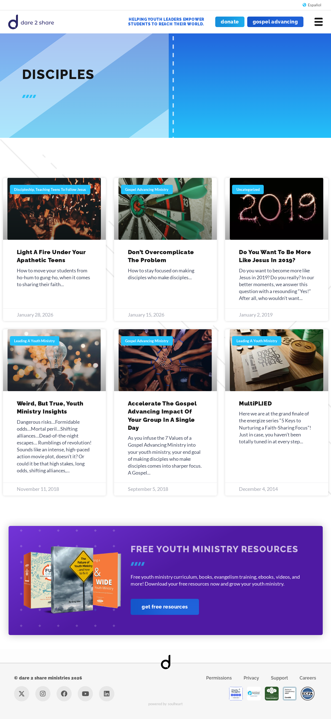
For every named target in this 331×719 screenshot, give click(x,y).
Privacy (251, 678)
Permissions (219, 678)
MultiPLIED (255, 403)
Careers (308, 678)
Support (279, 678)
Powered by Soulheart (165, 704)
